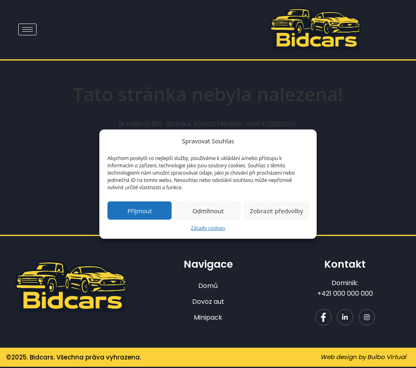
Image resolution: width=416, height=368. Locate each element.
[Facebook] (323, 318)
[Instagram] (367, 318)
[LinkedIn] (345, 318)
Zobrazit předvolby (276, 210)
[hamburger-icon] (27, 29)
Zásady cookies (208, 228)
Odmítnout (208, 210)
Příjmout (140, 210)
